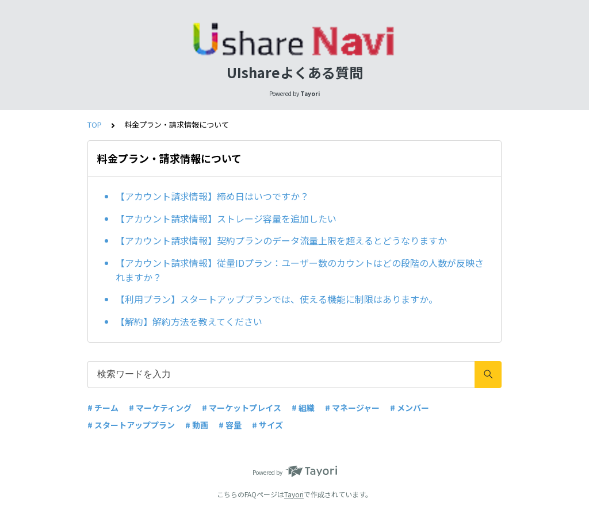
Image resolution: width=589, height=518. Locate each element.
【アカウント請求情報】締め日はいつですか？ (212, 196)
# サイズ (267, 425)
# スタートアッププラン (131, 425)
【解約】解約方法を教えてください (189, 321)
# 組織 (303, 407)
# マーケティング (160, 407)
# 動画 (196, 425)
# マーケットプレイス (241, 407)
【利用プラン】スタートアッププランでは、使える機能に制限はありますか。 (277, 299)
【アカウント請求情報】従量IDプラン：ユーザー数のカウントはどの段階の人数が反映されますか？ (300, 270)
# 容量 (230, 425)
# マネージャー (352, 407)
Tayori (294, 494)
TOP (94, 124)
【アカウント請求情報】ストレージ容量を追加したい (226, 218)
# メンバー (409, 407)
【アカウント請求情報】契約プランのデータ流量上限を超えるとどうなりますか (281, 240)
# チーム (102, 407)
